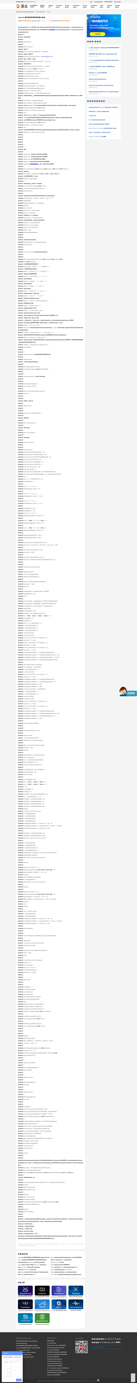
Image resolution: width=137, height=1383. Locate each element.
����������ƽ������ (55, 1347)
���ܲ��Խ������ (53, 1356)
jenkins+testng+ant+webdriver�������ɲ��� (103, 128)
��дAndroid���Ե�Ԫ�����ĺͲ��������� (34, 1272)
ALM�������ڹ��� (23, 1350)
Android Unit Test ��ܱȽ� (57, 1262)
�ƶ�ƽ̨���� (40, 11)
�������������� (54, 1359)
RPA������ (59, 6)
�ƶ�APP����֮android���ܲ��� (61, 1260)
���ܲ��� (50, 6)
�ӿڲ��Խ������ (53, 1350)
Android (49, 11)
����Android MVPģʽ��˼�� (27, 1269)
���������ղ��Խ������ (57, 1372)
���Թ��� (42, 6)
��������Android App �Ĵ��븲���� (31, 1262)
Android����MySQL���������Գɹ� (64, 1267)
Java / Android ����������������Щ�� (66, 1274)
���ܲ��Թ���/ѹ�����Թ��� (26, 1352)
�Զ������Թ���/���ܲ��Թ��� (27, 1345)
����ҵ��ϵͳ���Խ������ (56, 1345)
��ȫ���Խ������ (53, 1374)
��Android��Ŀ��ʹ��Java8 (26, 1274)
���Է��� (50, 1340)
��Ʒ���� (117, 1)
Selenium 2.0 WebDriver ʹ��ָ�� (97, 136)
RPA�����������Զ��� (24, 1357)
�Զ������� (33, 6)
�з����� (67, 6)
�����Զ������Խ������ (57, 1352)
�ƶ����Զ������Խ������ (57, 1354)
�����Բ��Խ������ (54, 1365)
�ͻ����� (85, 6)
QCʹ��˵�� (92, 115)
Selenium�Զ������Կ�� (23, 1354)
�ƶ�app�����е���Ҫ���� (99, 124)
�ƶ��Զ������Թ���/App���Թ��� (28, 1348)
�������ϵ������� (55, 1370)
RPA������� (51, 1343)
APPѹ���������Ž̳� (97, 120)
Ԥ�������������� (55, 1363)
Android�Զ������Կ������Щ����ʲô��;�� (34, 1257)
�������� (98, 1)
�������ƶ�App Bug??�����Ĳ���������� (104, 107)
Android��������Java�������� (63, 1272)
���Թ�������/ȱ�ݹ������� (26, 1341)
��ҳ (91, 1)
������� (117, 6)
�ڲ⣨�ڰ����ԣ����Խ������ (57, 1368)
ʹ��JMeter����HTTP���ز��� (100, 132)
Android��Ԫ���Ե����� (60, 1264)
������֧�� (108, 1)
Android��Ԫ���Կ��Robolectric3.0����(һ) (32, 1264)
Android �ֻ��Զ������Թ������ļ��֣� (32, 1260)
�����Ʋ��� (76, 6)
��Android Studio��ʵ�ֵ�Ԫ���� (29, 1267)
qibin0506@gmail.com (46, 56)
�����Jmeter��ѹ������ (99, 111)
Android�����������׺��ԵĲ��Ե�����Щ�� (67, 1257)
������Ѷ (109, 6)
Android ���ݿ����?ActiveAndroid (61, 1269)
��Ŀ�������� (21, 1343)
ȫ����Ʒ (101, 6)
